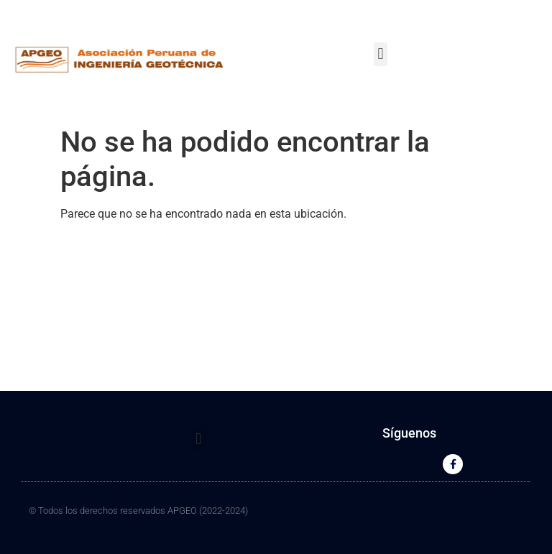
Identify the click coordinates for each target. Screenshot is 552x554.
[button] (380, 54)
